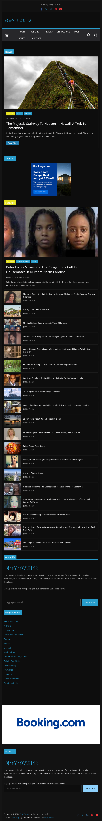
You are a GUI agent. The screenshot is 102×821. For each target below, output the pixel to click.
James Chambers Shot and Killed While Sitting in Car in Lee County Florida (56, 405)
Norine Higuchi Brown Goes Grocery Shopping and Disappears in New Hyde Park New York (59, 528)
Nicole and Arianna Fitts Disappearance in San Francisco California (53, 486)
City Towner (26, 118)
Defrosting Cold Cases (13, 634)
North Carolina (23, 261)
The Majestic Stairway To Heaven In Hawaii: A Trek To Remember (46, 125)
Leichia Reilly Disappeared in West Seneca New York (46, 514)
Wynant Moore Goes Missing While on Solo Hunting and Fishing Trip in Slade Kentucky (57, 350)
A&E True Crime (11, 621)
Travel (22, 31)
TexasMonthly (10, 665)
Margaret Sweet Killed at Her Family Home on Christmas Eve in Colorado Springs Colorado (59, 295)
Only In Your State (12, 661)
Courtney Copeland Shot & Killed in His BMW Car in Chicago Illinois (53, 378)
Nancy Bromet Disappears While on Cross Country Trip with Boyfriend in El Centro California (56, 500)
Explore (7, 639)
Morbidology (9, 652)
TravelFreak (9, 670)
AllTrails (7, 626)
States (22, 38)
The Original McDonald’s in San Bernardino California (47, 542)
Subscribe (90, 602)
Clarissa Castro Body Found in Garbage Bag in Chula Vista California (53, 336)
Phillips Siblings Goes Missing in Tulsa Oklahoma (45, 323)
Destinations (63, 31)
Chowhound (9, 630)
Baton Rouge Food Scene (34, 446)
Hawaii (19, 114)
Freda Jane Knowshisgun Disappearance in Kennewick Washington (53, 459)
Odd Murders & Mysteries (15, 656)
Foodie (7, 643)
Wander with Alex (11, 683)
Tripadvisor (9, 674)
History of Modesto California (36, 309)
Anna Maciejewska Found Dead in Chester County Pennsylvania (51, 432)
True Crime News (11, 678)
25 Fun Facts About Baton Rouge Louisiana (42, 419)
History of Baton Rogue (33, 473)
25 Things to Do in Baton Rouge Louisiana (41, 391)
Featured (10, 114)
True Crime (35, 31)
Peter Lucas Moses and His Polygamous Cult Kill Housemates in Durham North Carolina (42, 269)
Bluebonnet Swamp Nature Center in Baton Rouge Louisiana (50, 364)
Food (77, 31)
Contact (36, 38)
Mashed (7, 648)
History (49, 31)
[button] (26, 38)
